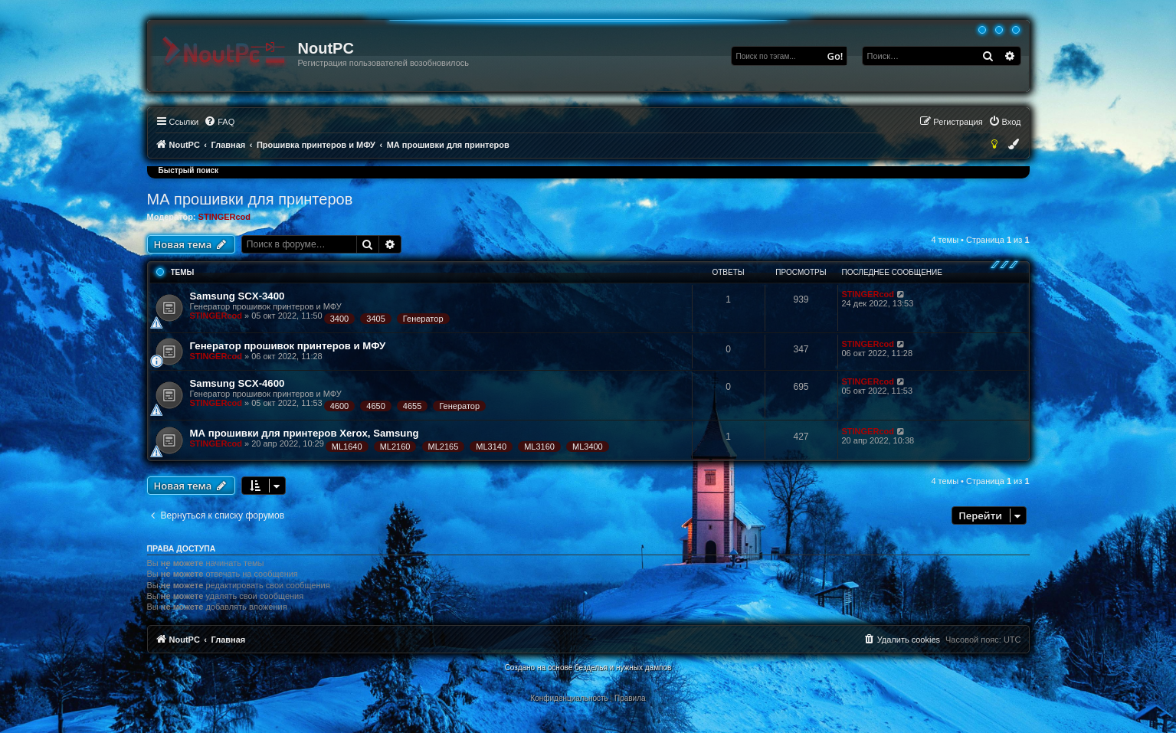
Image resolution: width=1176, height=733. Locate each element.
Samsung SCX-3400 (237, 296)
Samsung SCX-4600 (237, 383)
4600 (339, 406)
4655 (412, 406)
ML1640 (347, 446)
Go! (835, 56)
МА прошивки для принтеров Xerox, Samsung (304, 433)
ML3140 (491, 446)
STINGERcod (224, 216)
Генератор (423, 318)
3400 (339, 318)
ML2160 (395, 446)
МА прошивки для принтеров (250, 199)
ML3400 (587, 446)
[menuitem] (219, 122)
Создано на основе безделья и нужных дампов (588, 667)
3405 (375, 318)
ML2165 (443, 446)
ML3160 (539, 446)
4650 (375, 406)
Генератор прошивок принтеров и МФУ (288, 346)
